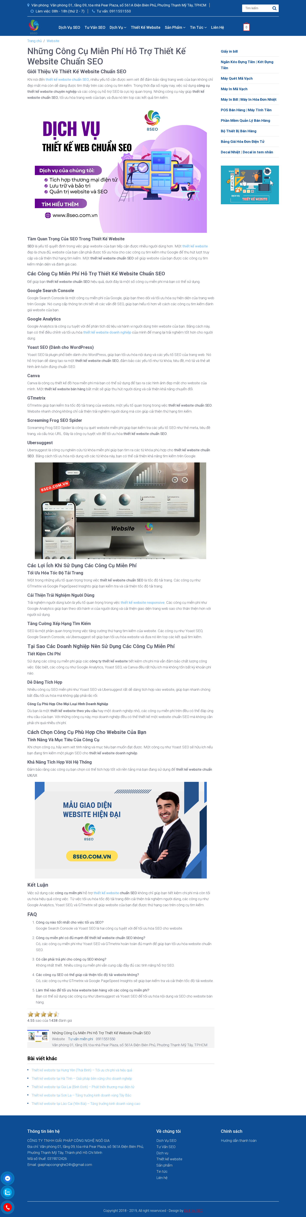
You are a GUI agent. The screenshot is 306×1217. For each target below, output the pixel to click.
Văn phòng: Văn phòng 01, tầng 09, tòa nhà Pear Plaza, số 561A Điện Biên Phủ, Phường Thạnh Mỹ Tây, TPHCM (116, 5)
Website (53, 41)
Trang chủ (34, 41)
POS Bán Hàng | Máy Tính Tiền (246, 110)
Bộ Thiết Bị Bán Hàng (238, 131)
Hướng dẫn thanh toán (239, 1140)
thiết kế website (106, 893)
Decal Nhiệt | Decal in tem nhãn (247, 152)
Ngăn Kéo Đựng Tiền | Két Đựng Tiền (247, 65)
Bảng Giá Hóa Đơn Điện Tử (242, 141)
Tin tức (198, 27)
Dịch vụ (118, 27)
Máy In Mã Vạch (234, 89)
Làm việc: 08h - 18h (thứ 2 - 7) (58, 11)
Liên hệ (217, 27)
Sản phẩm (175, 27)
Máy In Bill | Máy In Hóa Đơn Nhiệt (249, 99)
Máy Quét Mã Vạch (237, 78)
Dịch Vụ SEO (69, 27)
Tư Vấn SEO (95, 27)
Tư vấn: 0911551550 (111, 11)
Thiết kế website (145, 27)
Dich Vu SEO (193, 1211)
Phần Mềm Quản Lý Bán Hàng (245, 120)
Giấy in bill (229, 51)
